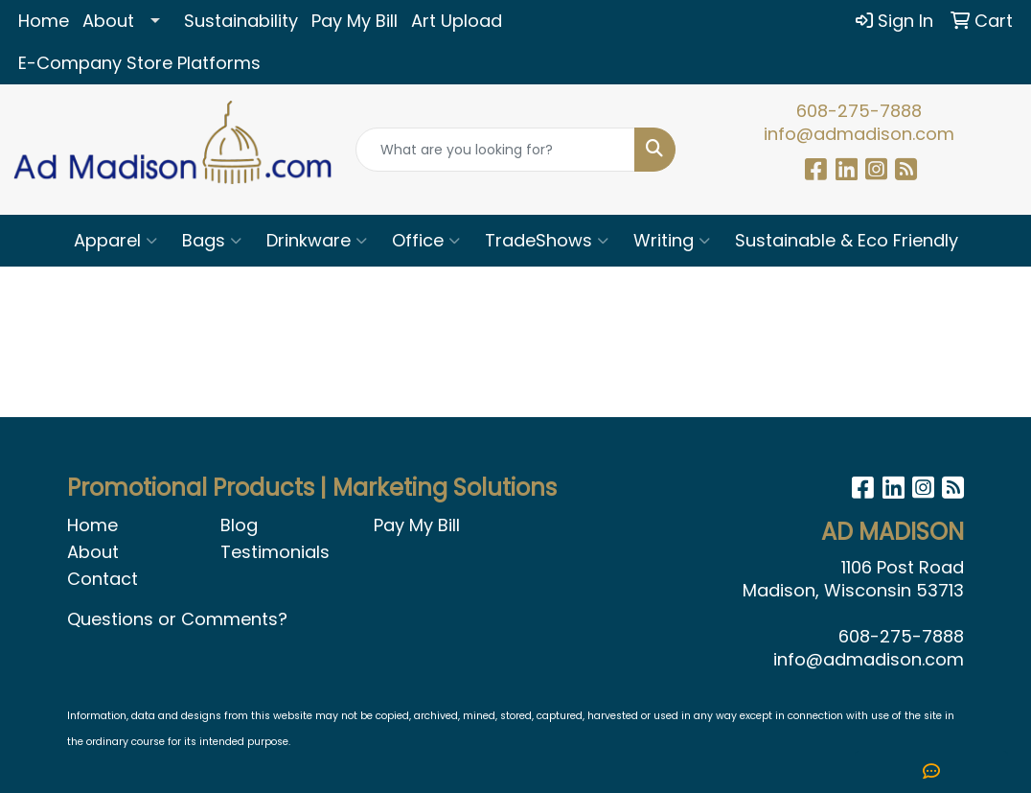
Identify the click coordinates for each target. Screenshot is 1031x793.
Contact (102, 579)
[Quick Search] (495, 150)
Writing (671, 240)
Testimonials (275, 552)
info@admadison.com (859, 134)
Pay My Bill (354, 21)
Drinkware (316, 240)
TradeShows (546, 240)
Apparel (115, 240)
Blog (239, 525)
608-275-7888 (859, 111)
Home (43, 21)
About (108, 21)
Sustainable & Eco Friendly (846, 240)
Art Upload (456, 21)
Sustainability (241, 21)
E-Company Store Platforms (139, 63)
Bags (211, 240)
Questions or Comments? (177, 619)
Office (426, 240)
